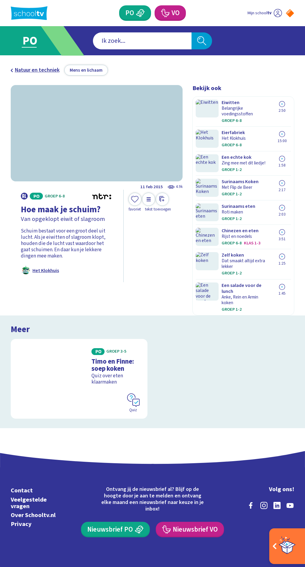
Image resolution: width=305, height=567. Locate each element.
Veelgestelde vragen (29, 465)
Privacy (21, 486)
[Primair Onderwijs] (140, 13)
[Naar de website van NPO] (290, 13)
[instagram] (263, 467)
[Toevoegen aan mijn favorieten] (134, 202)
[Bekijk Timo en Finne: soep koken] (79, 343)
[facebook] (250, 467)
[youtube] (290, 467)
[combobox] (142, 40)
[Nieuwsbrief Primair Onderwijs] (115, 492)
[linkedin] (277, 467)
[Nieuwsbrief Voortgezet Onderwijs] (190, 492)
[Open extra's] (287, 546)
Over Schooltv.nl (33, 477)
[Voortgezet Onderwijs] (165, 13)
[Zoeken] (202, 40)
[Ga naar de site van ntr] (285, 520)
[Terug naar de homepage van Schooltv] (29, 13)
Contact (22, 453)
